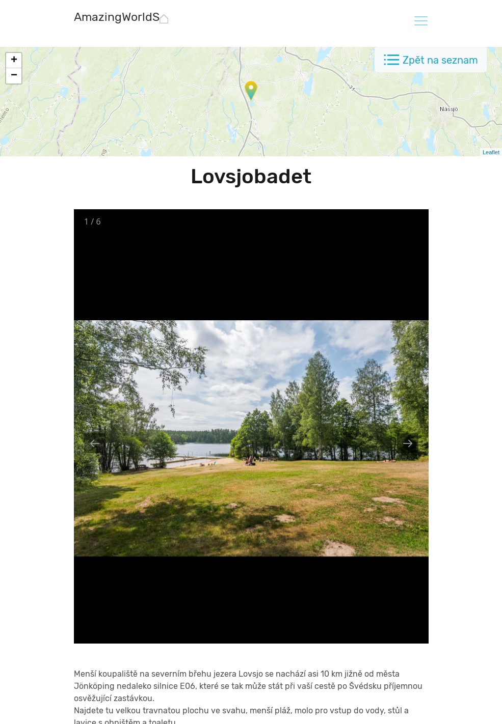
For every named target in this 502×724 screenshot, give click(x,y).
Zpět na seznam (440, 60)
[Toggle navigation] (420, 20)
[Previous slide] (94, 443)
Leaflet (491, 152)
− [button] (14, 75)
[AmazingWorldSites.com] (140, 18)
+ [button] (14, 60)
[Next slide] (407, 443)
